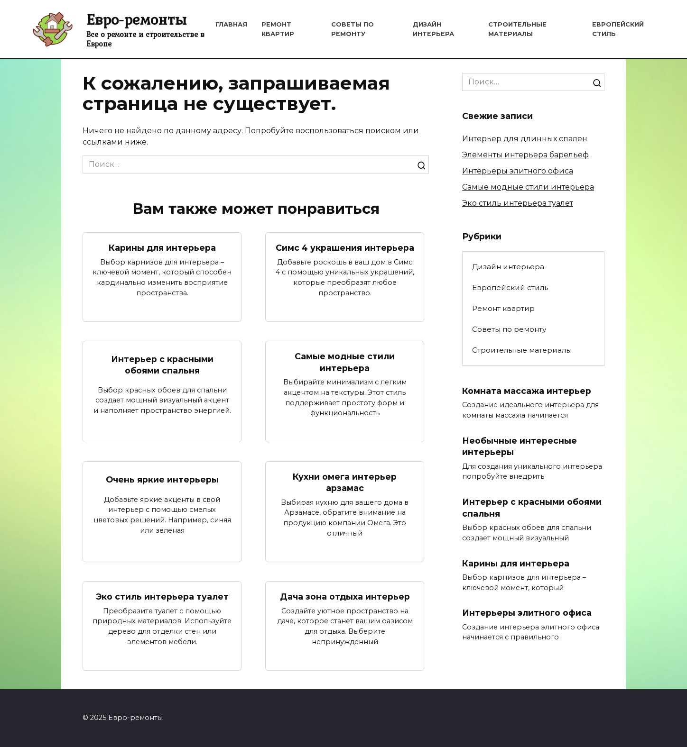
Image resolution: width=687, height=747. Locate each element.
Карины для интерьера (162, 248)
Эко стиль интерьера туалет (162, 596)
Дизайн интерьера (508, 266)
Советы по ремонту (509, 329)
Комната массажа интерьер (526, 390)
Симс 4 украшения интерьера (345, 248)
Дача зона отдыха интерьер (345, 596)
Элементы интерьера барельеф (525, 154)
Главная (231, 24)
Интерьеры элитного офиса (517, 170)
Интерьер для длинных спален (524, 138)
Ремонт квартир (503, 308)
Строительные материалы (522, 350)
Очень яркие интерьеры (162, 479)
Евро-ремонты (136, 19)
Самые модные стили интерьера (345, 362)
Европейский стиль (510, 287)
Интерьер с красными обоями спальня (162, 364)
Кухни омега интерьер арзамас (345, 482)
